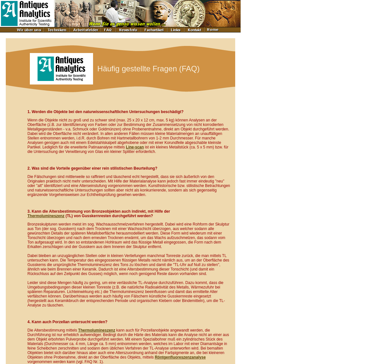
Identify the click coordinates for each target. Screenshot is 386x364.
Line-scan (135, 147)
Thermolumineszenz (46, 216)
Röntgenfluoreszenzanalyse (180, 357)
